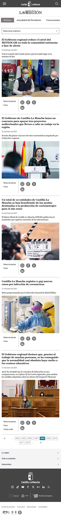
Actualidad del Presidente (29, 20)
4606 (30, 438)
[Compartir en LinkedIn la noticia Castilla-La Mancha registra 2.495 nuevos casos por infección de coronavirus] (22, 344)
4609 (49, 438)
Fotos (5, 105)
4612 (28, 443)
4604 (17, 438)
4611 (22, 443)
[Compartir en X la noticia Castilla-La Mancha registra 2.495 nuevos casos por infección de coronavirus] (34, 339)
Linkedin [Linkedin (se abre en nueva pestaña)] (43, 487)
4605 (24, 438)
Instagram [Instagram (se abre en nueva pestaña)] (12, 487)
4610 (55, 438)
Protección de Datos (8, 507)
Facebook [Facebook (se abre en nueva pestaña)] (28, 487)
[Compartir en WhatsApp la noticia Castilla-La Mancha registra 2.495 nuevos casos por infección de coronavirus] (22, 339)
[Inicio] (30, 477)
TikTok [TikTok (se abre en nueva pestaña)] (17, 487)
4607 (36, 438)
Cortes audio (8, 429)
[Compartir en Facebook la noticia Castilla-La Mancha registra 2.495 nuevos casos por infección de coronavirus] (28, 339)
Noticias (7, 20)
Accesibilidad (42, 507)
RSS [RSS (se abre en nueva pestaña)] (48, 487)
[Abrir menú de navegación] (4, 3)
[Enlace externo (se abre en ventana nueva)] (16, 512)
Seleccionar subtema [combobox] (11, 31)
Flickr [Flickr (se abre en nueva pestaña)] (38, 487)
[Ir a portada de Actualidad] (30, 12)
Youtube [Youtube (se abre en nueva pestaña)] (22, 487)
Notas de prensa (9, 101)
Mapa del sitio (31, 507)
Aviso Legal (21, 507)
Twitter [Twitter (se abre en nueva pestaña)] (33, 487)
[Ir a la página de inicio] (30, 3)
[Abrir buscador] (56, 3)
